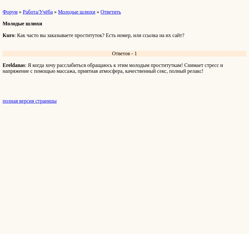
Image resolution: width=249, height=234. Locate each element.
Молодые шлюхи (76, 12)
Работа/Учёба (38, 12)
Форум (10, 12)
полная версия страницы (30, 101)
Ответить (111, 12)
